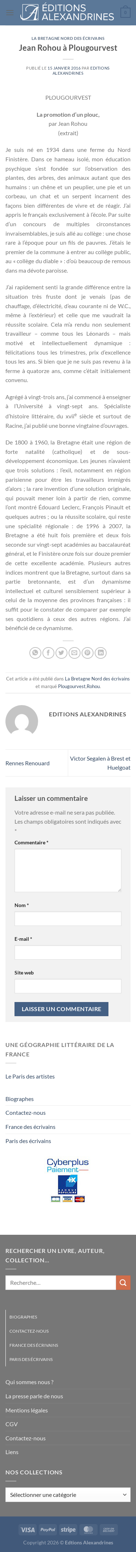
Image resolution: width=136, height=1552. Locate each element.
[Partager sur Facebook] (48, 653)
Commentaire (32, 842)
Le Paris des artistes (30, 1076)
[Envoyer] (123, 1282)
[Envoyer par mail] (75, 653)
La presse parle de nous (34, 1395)
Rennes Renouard (27, 763)
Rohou (93, 686)
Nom (22, 905)
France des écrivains (30, 1126)
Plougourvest (72, 686)
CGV (11, 1423)
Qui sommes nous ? (29, 1381)
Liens (11, 1451)
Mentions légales (26, 1410)
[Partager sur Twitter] (61, 653)
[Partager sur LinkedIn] (101, 653)
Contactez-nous (25, 1112)
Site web (24, 972)
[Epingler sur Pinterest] (88, 653)
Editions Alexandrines (81, 70)
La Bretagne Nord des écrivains (68, 38)
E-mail (23, 939)
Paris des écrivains (28, 1140)
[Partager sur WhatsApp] (35, 653)
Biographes (19, 1098)
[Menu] (9, 12)
